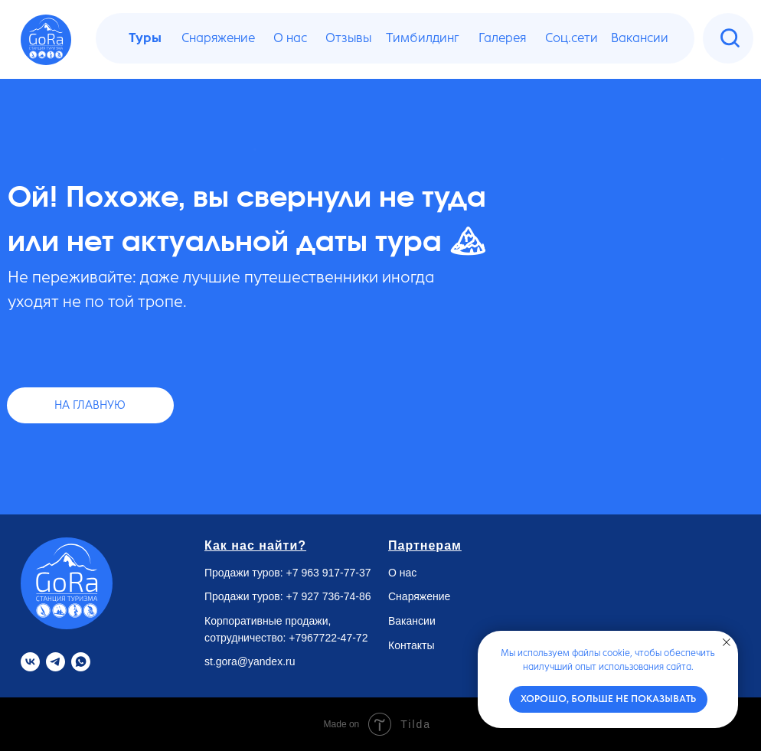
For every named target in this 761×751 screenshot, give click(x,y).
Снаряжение (419, 596)
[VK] (30, 661)
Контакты (411, 645)
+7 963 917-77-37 (328, 573)
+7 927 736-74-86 (328, 596)
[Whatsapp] (80, 661)
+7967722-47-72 (328, 638)
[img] (730, 38)
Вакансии (412, 621)
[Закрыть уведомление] (726, 642)
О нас (402, 573)
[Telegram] (55, 661)
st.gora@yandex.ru (250, 661)
